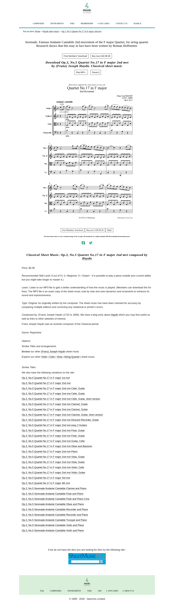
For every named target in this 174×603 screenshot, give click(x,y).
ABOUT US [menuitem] (129, 591)
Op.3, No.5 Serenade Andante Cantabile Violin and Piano (53, 525)
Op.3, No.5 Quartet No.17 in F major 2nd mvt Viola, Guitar (53, 457)
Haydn (87, 258)
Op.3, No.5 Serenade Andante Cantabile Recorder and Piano (55, 509)
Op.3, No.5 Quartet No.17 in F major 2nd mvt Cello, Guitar (53, 388)
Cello (52, 357)
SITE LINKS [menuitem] (104, 24)
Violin (44, 357)
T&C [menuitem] (100, 591)
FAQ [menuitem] (42, 591)
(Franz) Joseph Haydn (53, 351)
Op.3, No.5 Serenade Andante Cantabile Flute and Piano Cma (55, 499)
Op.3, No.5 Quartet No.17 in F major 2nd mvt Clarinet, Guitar (55, 404)
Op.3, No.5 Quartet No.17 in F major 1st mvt (46, 378)
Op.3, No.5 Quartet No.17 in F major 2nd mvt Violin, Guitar (53, 472)
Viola (59, 357)
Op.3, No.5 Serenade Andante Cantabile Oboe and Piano (53, 504)
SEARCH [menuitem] (137, 24)
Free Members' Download (75, 56)
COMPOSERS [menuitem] (38, 24)
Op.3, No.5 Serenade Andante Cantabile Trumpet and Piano (54, 520)
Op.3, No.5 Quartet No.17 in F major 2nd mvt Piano (49, 451)
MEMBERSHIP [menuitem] (87, 24)
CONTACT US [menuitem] (121, 24)
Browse (26, 351)
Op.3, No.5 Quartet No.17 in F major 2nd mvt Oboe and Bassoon (57, 446)
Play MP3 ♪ (81, 72)
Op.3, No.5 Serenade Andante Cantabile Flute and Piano (52, 493)
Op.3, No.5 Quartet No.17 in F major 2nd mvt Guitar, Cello (53, 441)
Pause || (96, 72)
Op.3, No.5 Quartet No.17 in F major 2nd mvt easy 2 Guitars (54, 425)
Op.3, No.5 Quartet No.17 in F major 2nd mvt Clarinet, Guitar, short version (62, 414)
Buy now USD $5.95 (101, 56)
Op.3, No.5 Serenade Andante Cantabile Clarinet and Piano (54, 488)
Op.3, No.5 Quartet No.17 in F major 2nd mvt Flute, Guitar (53, 430)
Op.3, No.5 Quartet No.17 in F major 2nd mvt (46, 383)
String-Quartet (72, 357)
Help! (109, 230)
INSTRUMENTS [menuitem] (57, 24)
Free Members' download (72, 230)
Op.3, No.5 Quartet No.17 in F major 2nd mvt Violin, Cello (53, 467)
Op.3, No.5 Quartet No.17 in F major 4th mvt (46, 483)
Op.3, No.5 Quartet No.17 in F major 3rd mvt (46, 478)
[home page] (87, 8)
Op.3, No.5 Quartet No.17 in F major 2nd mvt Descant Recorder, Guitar (60, 420)
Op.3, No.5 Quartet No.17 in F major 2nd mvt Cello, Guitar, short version (61, 399)
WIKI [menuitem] (72, 24)
